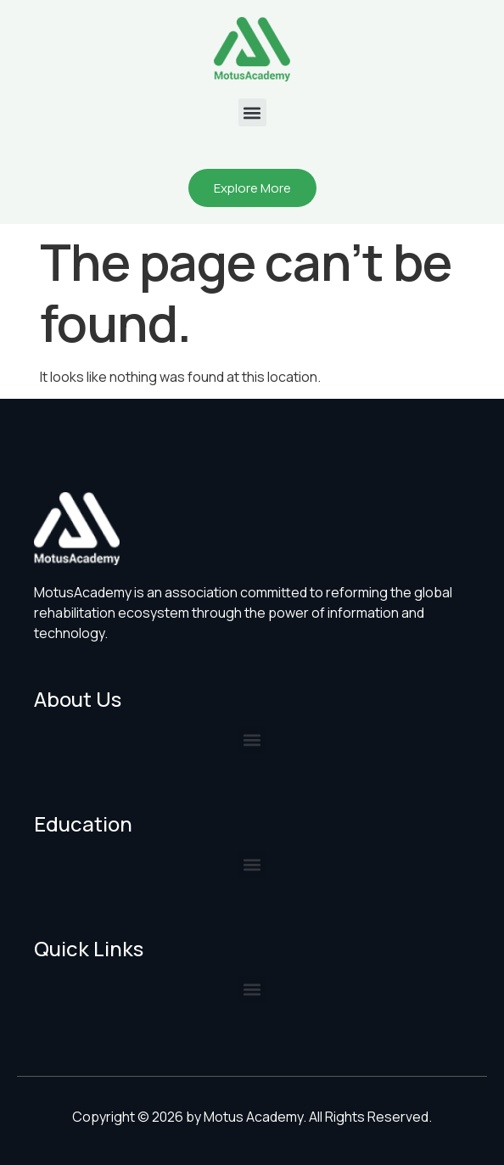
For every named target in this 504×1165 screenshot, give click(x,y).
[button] (252, 112)
